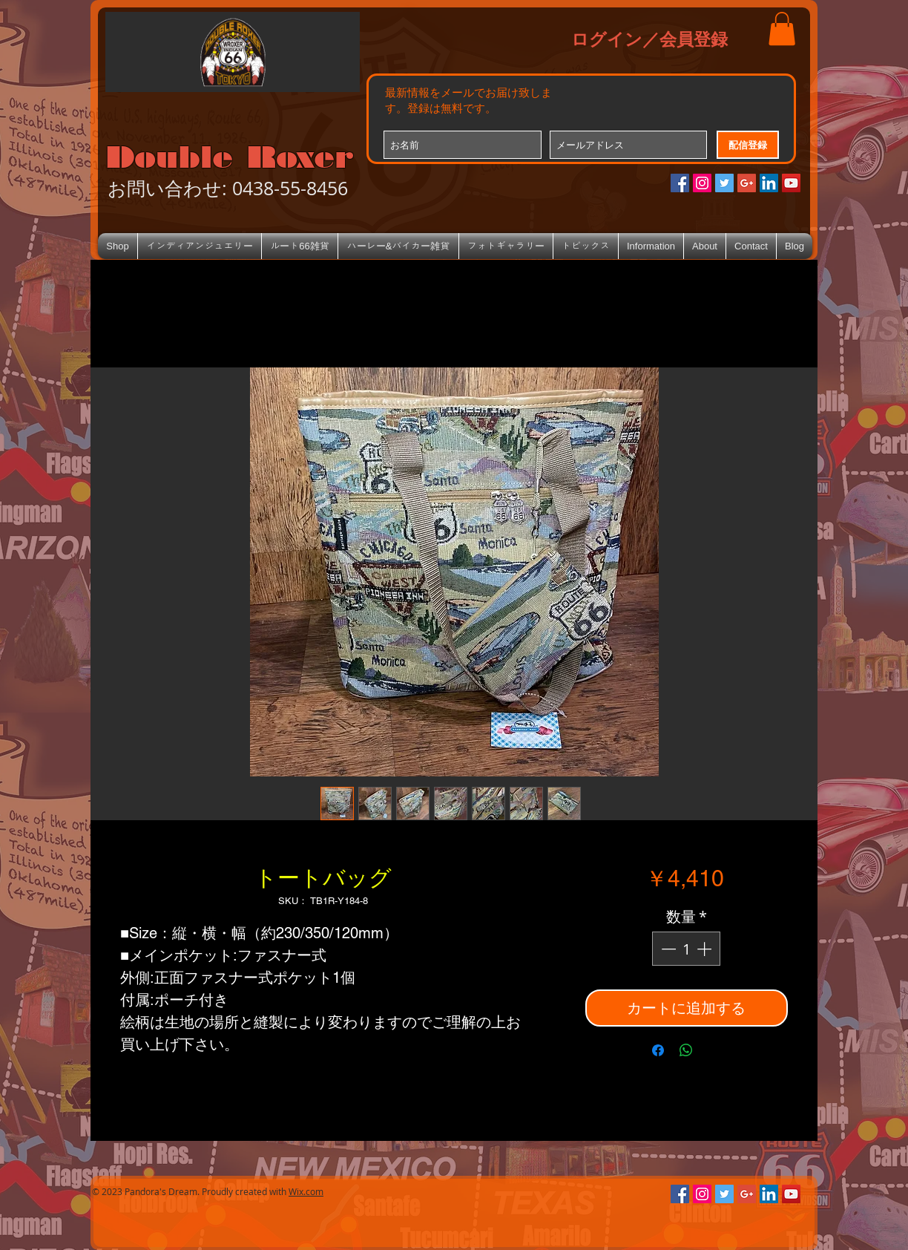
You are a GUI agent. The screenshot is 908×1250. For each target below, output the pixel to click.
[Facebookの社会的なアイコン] (680, 183)
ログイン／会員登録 (649, 38)
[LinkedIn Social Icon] (769, 183)
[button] (782, 28)
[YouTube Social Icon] (791, 183)
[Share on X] (714, 1050)
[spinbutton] (686, 948)
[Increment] (705, 948)
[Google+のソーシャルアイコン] (746, 183)
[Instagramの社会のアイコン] (702, 183)
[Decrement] (667, 948)
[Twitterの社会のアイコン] (724, 183)
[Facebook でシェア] (658, 1050)
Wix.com (306, 1191)
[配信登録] (748, 145)
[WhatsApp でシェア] (686, 1050)
